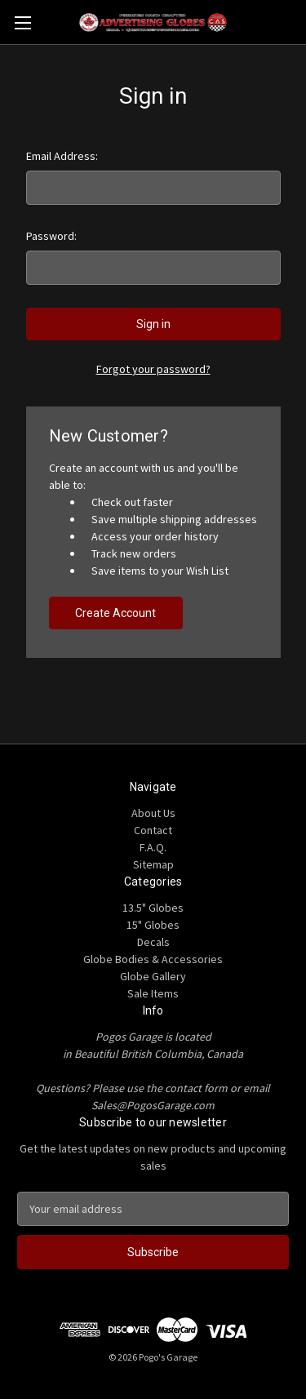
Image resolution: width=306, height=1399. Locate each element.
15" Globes (153, 924)
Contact (153, 830)
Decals (153, 942)
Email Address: (62, 156)
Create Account (115, 613)
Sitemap (153, 864)
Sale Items (153, 993)
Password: (51, 236)
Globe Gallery (153, 976)
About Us (153, 813)
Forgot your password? (153, 369)
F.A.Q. (153, 847)
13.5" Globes (153, 907)
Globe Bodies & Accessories (153, 959)
